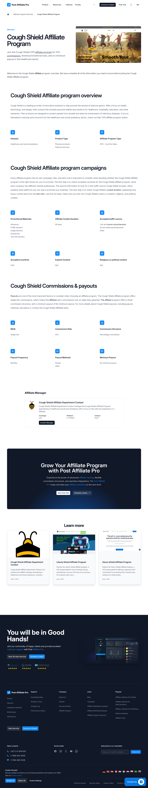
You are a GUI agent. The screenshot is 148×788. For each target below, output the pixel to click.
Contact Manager (46, 423)
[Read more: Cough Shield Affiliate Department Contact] (28, 557)
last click (41, 194)
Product (46, 5)
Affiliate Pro (38, 649)
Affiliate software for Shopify (125, 697)
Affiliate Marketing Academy (97, 706)
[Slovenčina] (139, 772)
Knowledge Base (37, 697)
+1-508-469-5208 (17, 760)
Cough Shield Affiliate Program (48, 14)
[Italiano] (124, 772)
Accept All (10, 781)
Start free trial (13, 728)
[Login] (131, 5)
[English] (108, 772)
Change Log (35, 706)
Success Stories (65, 706)
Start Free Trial (63, 493)
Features (10, 703)
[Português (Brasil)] (135, 772)
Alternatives (11, 716)
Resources (58, 5)
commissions (13, 55)
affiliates (53, 300)
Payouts (14, 296)
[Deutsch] (104, 772)
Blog (88, 697)
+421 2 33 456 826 (18, 751)
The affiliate (106, 300)
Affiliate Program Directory (23, 14)
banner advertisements (116, 224)
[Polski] (131, 772)
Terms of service (80, 783)
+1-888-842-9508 (17, 756)
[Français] (116, 772)
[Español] (112, 772)
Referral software (121, 713)
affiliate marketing (77, 484)
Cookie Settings (36, 781)
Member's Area (36, 702)
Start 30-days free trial (17, 656)
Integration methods (14, 707)
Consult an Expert (107, 5)
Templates (91, 702)
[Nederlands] (128, 772)
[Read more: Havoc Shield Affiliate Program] (120, 557)
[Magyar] (120, 772)
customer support (15, 649)
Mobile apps (11, 712)
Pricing (9, 698)
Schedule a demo (82, 493)
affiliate (38, 73)
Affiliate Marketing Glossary (97, 711)
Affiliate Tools (120, 718)
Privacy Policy (109, 783)
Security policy (94, 783)
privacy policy (16, 775)
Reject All (21, 781)
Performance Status (38, 711)
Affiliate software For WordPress (127, 709)
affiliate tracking (86, 477)
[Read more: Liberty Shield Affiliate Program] (74, 557)
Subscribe (136, 752)
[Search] (96, 5)
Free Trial (122, 5)
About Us (62, 697)
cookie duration (114, 190)
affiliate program (43, 52)
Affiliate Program (65, 711)
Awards (61, 702)
